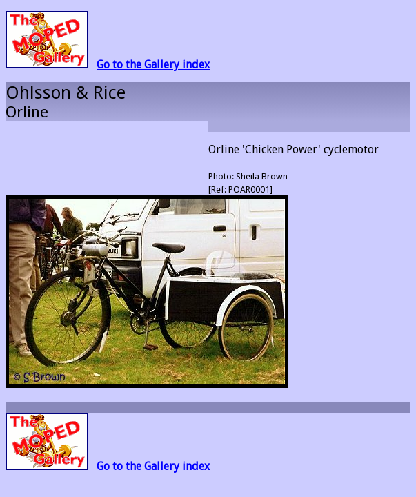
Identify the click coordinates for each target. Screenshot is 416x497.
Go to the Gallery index (153, 64)
